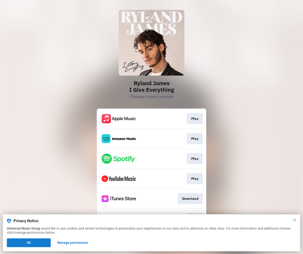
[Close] (294, 220)
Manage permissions (72, 243)
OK (29, 243)
